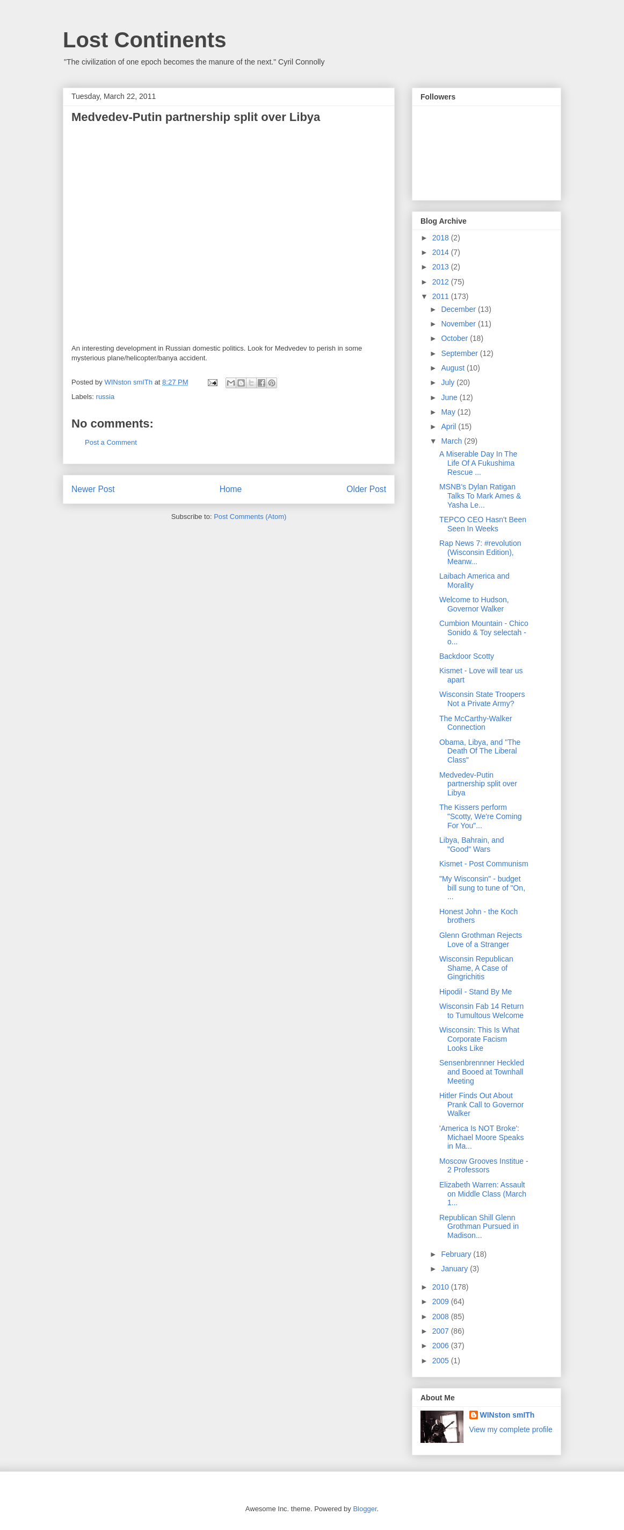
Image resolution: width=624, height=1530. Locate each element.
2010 (441, 1287)
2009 (441, 1301)
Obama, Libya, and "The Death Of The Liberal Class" (479, 751)
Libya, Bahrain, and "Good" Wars (471, 844)
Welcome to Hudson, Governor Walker (474, 604)
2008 (441, 1316)
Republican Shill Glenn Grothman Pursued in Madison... (479, 1226)
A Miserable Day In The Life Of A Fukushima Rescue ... (478, 463)
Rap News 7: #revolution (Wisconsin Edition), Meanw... (480, 552)
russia (105, 397)
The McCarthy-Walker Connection (475, 723)
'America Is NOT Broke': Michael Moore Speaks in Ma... (481, 1137)
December (459, 309)
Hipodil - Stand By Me (475, 991)
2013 (441, 266)
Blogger (364, 1509)
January (455, 1268)
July (448, 382)
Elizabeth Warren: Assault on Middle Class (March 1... (482, 1193)
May (449, 412)
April (449, 426)
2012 (441, 281)
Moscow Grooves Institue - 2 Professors (483, 1166)
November (459, 323)
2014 (441, 252)
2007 (441, 1331)
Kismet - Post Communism (483, 863)
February (457, 1254)
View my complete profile (511, 1429)
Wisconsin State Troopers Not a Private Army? (482, 699)
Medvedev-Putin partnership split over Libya (478, 784)
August (453, 368)
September (460, 353)
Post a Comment (111, 442)
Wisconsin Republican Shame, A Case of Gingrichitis (476, 968)
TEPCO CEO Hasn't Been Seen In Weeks (482, 524)
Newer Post (93, 489)
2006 (441, 1345)
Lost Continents (144, 40)
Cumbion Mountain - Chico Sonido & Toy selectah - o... (483, 632)
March (452, 441)
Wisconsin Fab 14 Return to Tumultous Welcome (481, 1011)
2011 (441, 296)
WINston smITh (507, 1415)
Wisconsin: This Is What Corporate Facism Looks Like (479, 1039)
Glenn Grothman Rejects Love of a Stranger (480, 940)
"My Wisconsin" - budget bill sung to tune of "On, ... (482, 887)
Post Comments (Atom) (250, 517)
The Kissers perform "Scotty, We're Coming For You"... (480, 816)
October (455, 338)
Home (231, 489)
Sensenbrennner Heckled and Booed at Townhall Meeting (481, 1071)
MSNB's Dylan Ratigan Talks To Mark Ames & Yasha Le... (480, 495)
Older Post (366, 489)
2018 (441, 237)
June (450, 397)
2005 (441, 1360)
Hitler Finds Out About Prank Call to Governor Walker (481, 1104)
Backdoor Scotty (466, 656)
